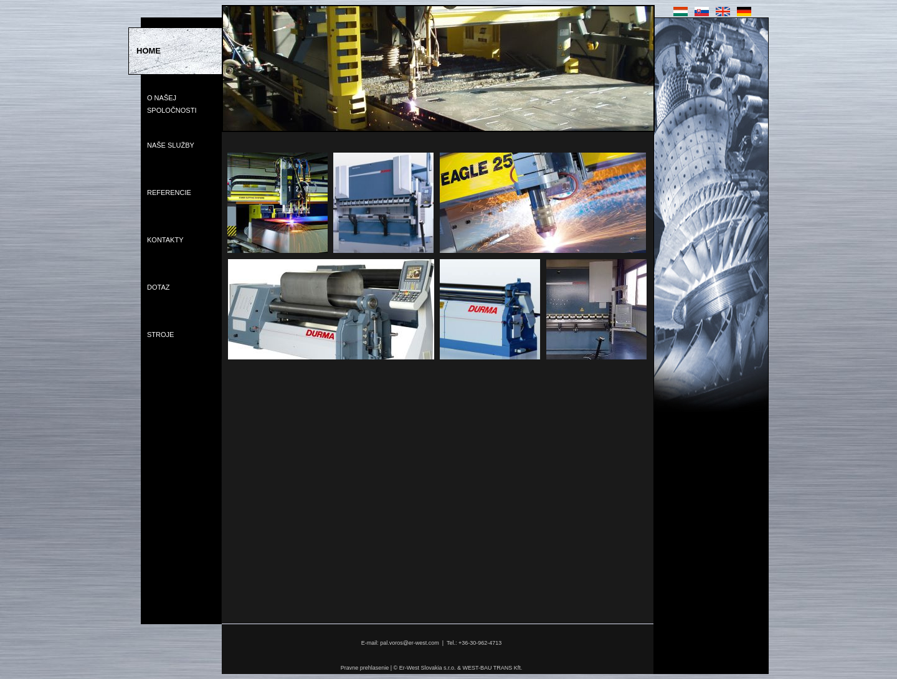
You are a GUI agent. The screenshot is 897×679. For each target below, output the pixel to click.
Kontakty (165, 240)
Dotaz (158, 287)
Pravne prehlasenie (365, 668)
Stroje (160, 334)
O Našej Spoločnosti (171, 104)
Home (148, 50)
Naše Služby (170, 145)
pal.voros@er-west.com (409, 643)
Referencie (169, 192)
